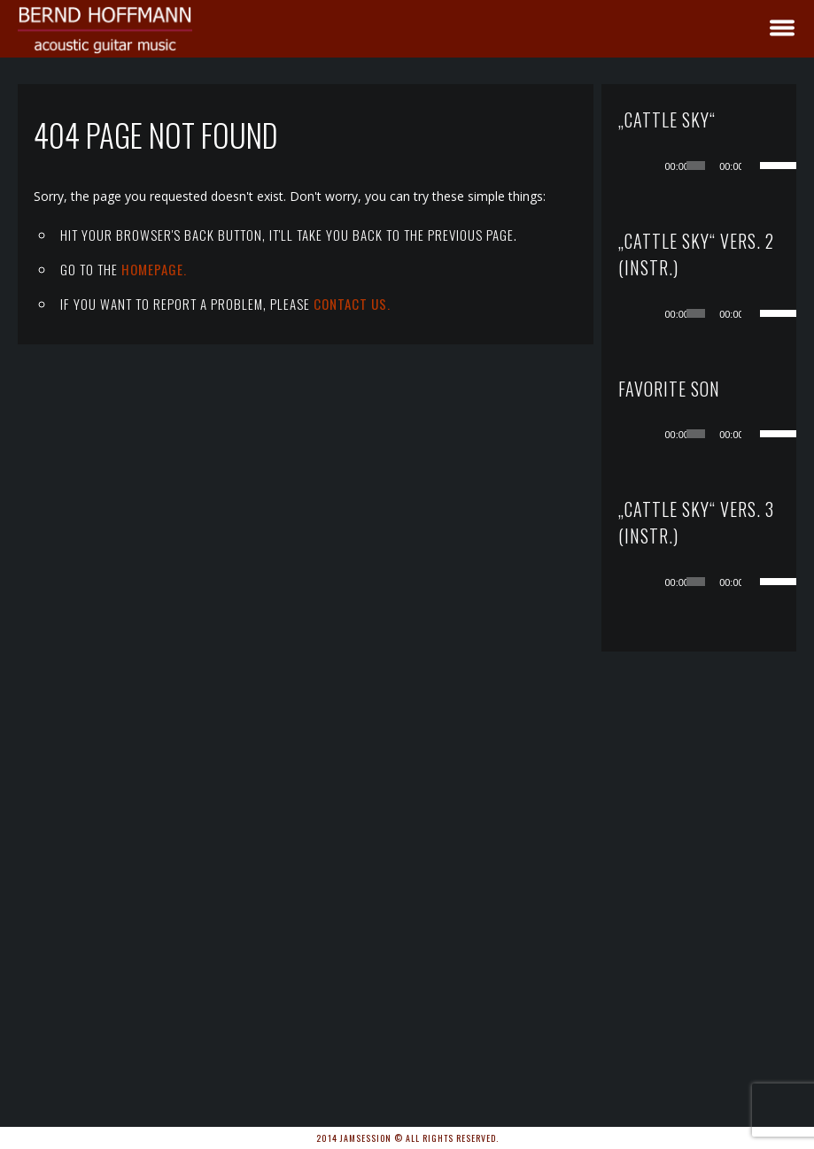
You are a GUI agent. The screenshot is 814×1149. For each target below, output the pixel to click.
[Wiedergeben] (654, 165)
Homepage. (154, 269)
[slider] (695, 165)
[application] (717, 165)
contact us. (352, 303)
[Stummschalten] (755, 165)
